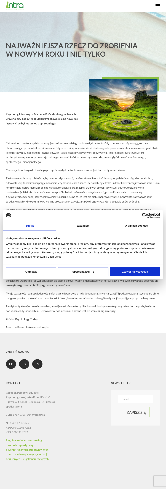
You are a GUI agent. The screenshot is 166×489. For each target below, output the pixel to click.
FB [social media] (11, 364)
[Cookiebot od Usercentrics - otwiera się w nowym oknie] (144, 215)
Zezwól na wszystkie (135, 271)
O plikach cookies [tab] (136, 225)
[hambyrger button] (158, 6)
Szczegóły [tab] (82, 225)
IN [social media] (37, 364)
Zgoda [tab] (30, 225)
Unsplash (46, 327)
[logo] (15, 9)
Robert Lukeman (26, 327)
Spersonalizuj (83, 271)
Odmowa (31, 271)
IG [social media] (24, 364)
